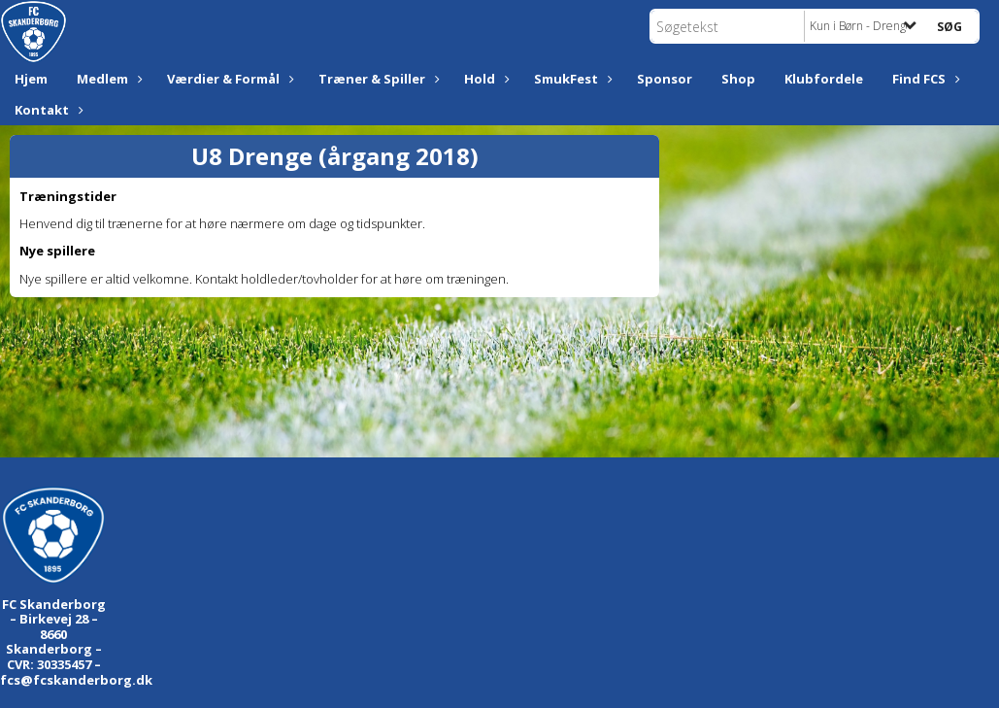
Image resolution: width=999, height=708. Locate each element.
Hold (484, 78)
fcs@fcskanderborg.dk (76, 680)
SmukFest (571, 78)
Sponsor (664, 78)
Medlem (107, 78)
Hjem (31, 78)
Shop (738, 78)
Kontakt (47, 109)
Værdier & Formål (228, 78)
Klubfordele (823, 78)
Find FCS (923, 78)
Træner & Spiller (376, 78)
